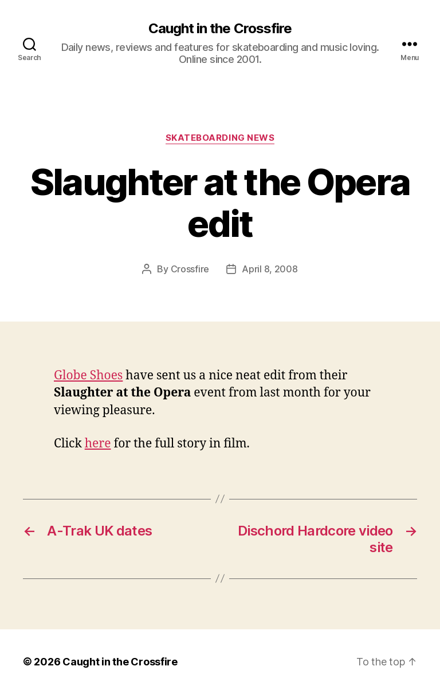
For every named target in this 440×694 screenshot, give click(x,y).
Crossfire (190, 269)
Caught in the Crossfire (219, 28)
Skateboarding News (220, 138)
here (98, 443)
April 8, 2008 (270, 269)
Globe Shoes (88, 375)
